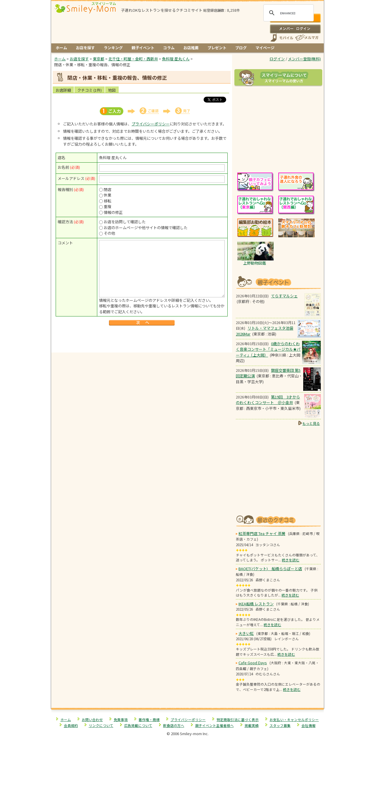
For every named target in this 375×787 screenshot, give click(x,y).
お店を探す (85, 47)
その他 (109, 233)
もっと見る (311, 423)
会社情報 (308, 725)
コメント (65, 243)
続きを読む (290, 559)
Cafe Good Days (252, 662)
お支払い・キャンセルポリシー (294, 719)
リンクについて (101, 725)
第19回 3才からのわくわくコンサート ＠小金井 (268, 400)
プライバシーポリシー (151, 124)
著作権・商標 (149, 719)
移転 (107, 201)
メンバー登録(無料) (304, 59)
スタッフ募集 (280, 725)
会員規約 (71, 725)
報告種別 (65, 189)
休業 (107, 195)
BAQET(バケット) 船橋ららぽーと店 (270, 568)
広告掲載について (138, 725)
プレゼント (216, 47)
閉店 (107, 189)
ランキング (113, 47)
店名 (61, 157)
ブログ (241, 47)
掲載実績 (252, 725)
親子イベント (143, 47)
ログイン (295, 28)
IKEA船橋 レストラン (256, 604)
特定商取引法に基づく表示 (238, 719)
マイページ (265, 47)
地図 (112, 90)
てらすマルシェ (284, 296)
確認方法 (65, 221)
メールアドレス (71, 178)
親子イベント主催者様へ (214, 725)
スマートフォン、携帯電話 (282, 37)
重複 (107, 206)
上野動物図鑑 (254, 263)
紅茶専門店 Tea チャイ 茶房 (261, 533)
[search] (287, 13)
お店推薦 (191, 47)
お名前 (63, 167)
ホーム (61, 47)
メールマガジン (306, 37)
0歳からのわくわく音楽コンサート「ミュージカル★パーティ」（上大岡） (268, 349)
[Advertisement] (141, 340)
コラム (169, 47)
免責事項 (121, 719)
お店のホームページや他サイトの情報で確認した (146, 227)
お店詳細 (63, 90)
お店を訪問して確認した (125, 221)
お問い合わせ (92, 719)
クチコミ (89, 90)
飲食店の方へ (173, 725)
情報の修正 (113, 212)
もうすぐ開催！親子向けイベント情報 (278, 281)
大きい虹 (246, 633)
